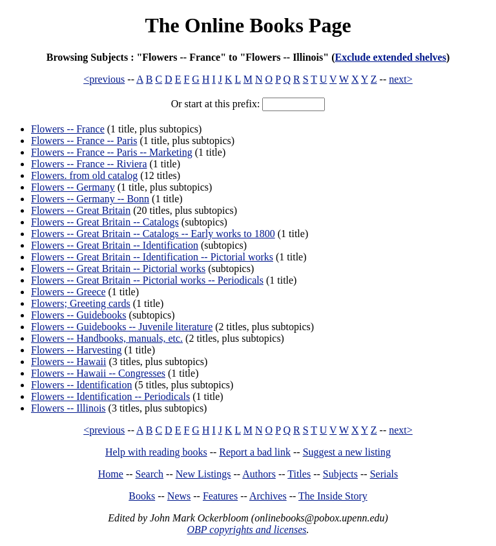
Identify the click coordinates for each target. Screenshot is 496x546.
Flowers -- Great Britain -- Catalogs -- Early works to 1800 (153, 233)
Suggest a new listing (347, 451)
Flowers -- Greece (68, 291)
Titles (299, 473)
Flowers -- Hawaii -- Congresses (98, 373)
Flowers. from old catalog (84, 175)
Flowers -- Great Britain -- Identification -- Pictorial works (152, 256)
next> (401, 79)
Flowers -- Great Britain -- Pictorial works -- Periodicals (147, 280)
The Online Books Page (248, 25)
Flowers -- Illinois (68, 408)
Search (150, 473)
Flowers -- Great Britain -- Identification (114, 245)
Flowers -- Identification (81, 384)
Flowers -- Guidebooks (79, 315)
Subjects (340, 473)
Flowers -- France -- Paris (84, 140)
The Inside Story (332, 495)
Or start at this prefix (214, 103)
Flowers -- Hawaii (68, 361)
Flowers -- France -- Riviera (89, 163)
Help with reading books (156, 451)
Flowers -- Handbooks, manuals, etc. (107, 338)
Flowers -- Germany (73, 187)
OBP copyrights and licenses (246, 529)
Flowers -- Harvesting (76, 349)
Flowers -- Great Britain (80, 210)
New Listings (203, 473)
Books (142, 495)
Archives (268, 495)
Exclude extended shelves (390, 57)
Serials (384, 473)
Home (110, 473)
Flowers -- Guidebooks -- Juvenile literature (121, 326)
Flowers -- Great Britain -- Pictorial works (118, 268)
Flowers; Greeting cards (80, 303)
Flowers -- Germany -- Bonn (90, 198)
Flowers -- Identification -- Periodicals (110, 396)
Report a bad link (255, 451)
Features (220, 495)
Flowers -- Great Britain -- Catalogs (105, 221)
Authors (259, 473)
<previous (104, 79)
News (179, 495)
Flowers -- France (68, 128)
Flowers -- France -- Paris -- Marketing (111, 152)
